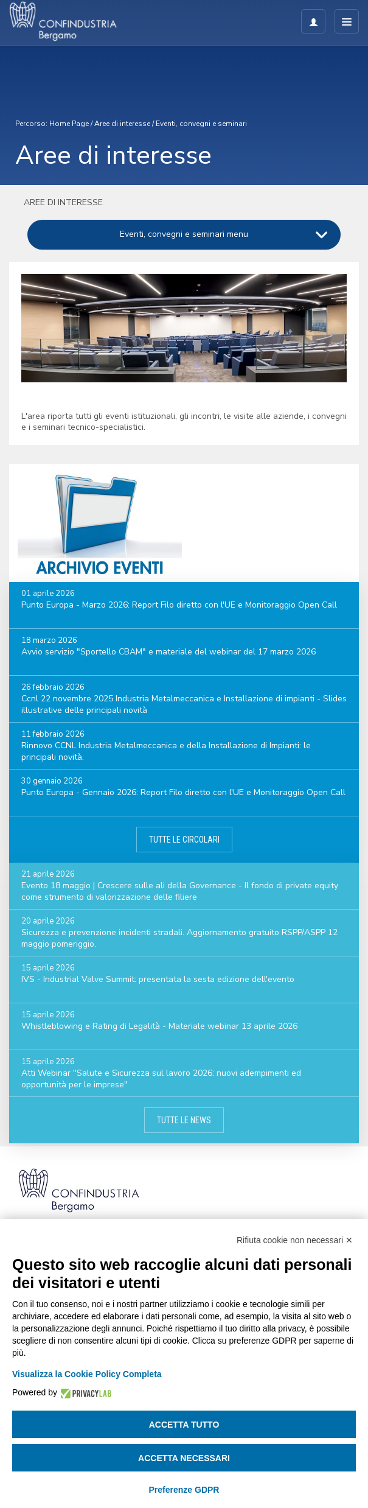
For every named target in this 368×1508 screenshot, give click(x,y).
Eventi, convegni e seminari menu (184, 234)
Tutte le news (184, 1120)
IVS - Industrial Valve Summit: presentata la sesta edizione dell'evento (157, 979)
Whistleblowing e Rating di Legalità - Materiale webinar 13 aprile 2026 (159, 1026)
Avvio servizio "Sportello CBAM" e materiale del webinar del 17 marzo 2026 (168, 652)
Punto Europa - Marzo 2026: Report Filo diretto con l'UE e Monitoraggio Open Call (179, 605)
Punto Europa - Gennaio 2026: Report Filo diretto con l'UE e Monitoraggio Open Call (183, 792)
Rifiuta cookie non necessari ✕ (295, 1240)
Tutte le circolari (184, 839)
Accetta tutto (184, 1424)
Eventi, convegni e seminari (201, 123)
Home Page (69, 123)
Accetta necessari (184, 1458)
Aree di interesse (122, 123)
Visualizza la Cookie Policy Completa (87, 1374)
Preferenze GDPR (184, 1490)
